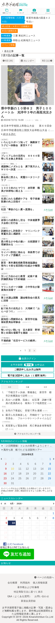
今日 (9, 387)
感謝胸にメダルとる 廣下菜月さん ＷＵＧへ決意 (27, 167)
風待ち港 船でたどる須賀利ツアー (22, 449)
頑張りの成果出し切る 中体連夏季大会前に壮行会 (27, 220)
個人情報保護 (40, 582)
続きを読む (8, 134)
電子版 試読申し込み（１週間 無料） (27, 375)
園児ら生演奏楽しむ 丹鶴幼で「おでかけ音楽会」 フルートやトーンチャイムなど (27, 418)
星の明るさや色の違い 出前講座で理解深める (27, 242)
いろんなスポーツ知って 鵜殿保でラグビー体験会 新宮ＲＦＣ (27, 144)
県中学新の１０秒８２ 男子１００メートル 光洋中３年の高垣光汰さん (26, 112)
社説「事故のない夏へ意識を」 (27, 209)
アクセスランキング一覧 (27, 434)
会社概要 (12, 582)
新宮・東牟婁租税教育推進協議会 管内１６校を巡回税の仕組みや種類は (27, 264)
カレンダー (27, 60)
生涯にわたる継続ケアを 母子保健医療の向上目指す (27, 199)
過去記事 (9, 51)
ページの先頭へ (44, 577)
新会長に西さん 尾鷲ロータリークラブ (27, 177)
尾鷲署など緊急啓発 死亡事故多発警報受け (29, 427)
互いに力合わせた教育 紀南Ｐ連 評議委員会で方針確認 (27, 276)
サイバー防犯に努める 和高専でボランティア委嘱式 (27, 252)
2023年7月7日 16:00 (14, 120)
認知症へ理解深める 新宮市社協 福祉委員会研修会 (27, 319)
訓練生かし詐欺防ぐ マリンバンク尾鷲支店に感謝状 (27, 231)
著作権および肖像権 (28, 587)
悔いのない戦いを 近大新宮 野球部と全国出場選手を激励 (27, 330)
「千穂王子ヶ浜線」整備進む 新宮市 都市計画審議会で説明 (29, 394)
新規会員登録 (28, 600)
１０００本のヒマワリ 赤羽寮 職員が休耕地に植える (27, 188)
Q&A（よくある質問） (19, 596)
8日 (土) (47, 60)
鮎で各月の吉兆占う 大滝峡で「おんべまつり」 (27, 308)
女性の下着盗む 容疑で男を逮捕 (27, 410)
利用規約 (25, 582)
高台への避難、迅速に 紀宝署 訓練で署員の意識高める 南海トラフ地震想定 (27, 403)
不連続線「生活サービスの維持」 (27, 341)
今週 (27, 387)
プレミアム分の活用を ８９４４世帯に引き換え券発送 (27, 156)
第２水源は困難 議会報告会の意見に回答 (27, 298)
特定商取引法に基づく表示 (28, 591)
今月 (45, 387)
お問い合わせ (41, 596)
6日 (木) (8, 60)
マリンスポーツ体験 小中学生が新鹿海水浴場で (27, 287)
